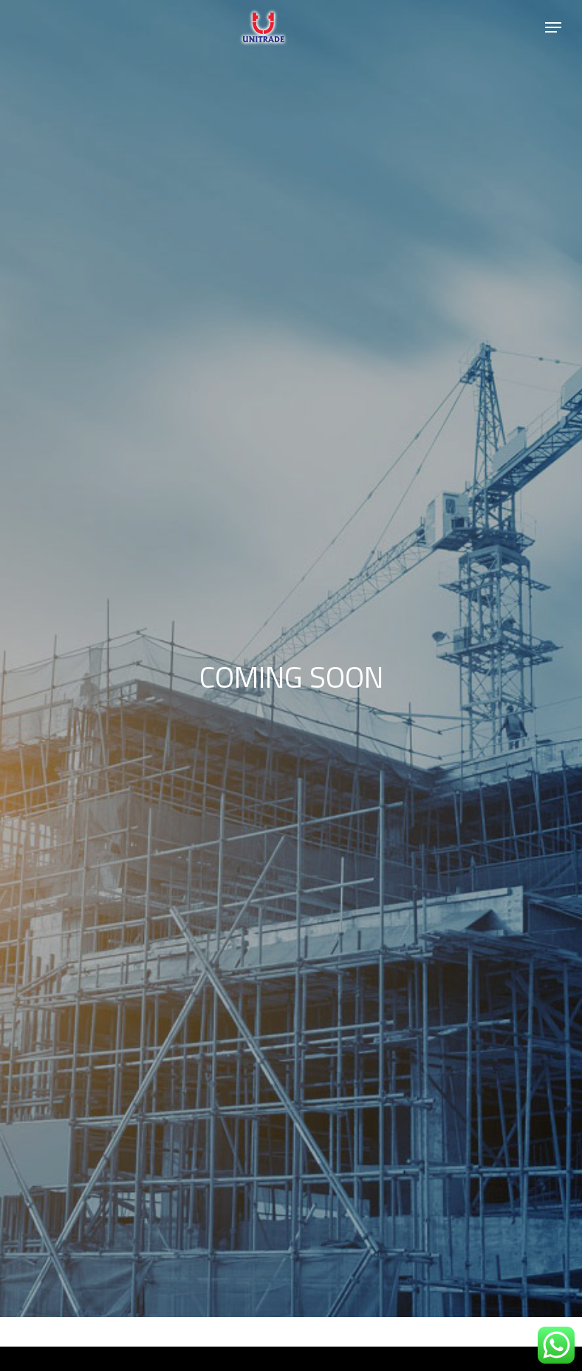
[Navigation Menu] (553, 27)
